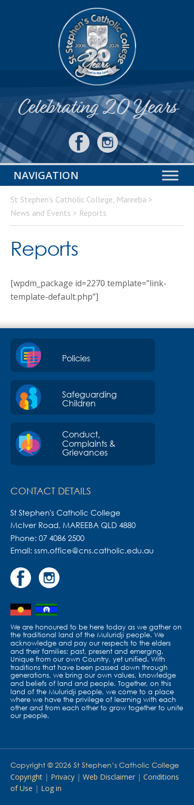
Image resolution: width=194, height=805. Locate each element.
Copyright (26, 777)
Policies (76, 358)
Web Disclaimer (109, 777)
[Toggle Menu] (170, 176)
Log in (51, 788)
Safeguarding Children (89, 399)
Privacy (62, 777)
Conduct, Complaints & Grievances (88, 443)
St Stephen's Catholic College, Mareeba (97, 46)
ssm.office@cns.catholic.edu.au (94, 550)
